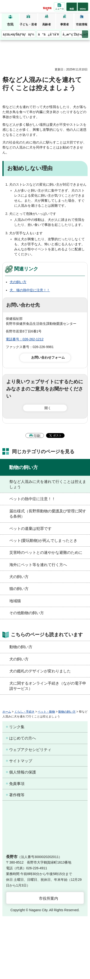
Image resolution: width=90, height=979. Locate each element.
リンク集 (16, 727)
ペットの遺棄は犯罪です (30, 529)
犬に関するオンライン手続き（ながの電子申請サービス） (47, 686)
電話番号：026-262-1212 (24, 339)
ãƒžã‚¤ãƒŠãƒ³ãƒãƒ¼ (18, 34)
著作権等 (16, 795)
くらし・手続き (24, 711)
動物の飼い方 (23, 467)
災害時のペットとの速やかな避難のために (45, 552)
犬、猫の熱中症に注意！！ (30, 290)
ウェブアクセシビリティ (30, 750)
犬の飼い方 (18, 282)
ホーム (6, 711)
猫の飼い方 (19, 589)
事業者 (64, 24)
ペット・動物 (46, 711)
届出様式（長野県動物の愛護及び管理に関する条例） (47, 513)
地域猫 (15, 601)
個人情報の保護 (22, 772)
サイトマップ (20, 761)
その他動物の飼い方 (26, 613)
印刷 (37, 436)
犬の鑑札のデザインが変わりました (40, 671)
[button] (71, 6)
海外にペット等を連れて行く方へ (38, 565)
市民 (10, 24)
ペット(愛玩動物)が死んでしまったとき (43, 540)
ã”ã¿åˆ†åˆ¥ (48, 34)
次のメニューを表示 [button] (85, 34)
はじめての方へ (22, 738)
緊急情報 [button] (47, 8)
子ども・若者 (28, 24)
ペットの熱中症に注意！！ (32, 499)
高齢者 (46, 24)
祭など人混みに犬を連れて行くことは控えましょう (47, 484)
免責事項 (16, 784)
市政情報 (81, 24)
